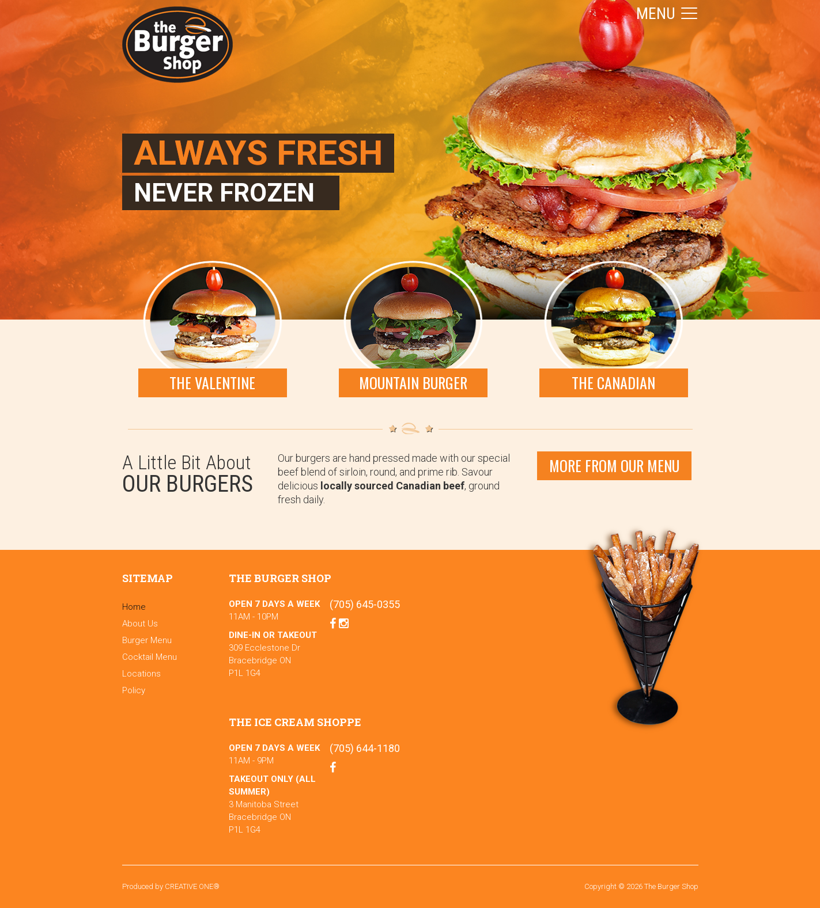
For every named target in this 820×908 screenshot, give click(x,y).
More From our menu (614, 465)
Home (134, 607)
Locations (141, 673)
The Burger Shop (177, 44)
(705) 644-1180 (365, 748)
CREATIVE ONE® (192, 886)
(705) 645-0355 (365, 604)
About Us (140, 623)
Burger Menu (147, 640)
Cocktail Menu (149, 657)
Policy (133, 690)
